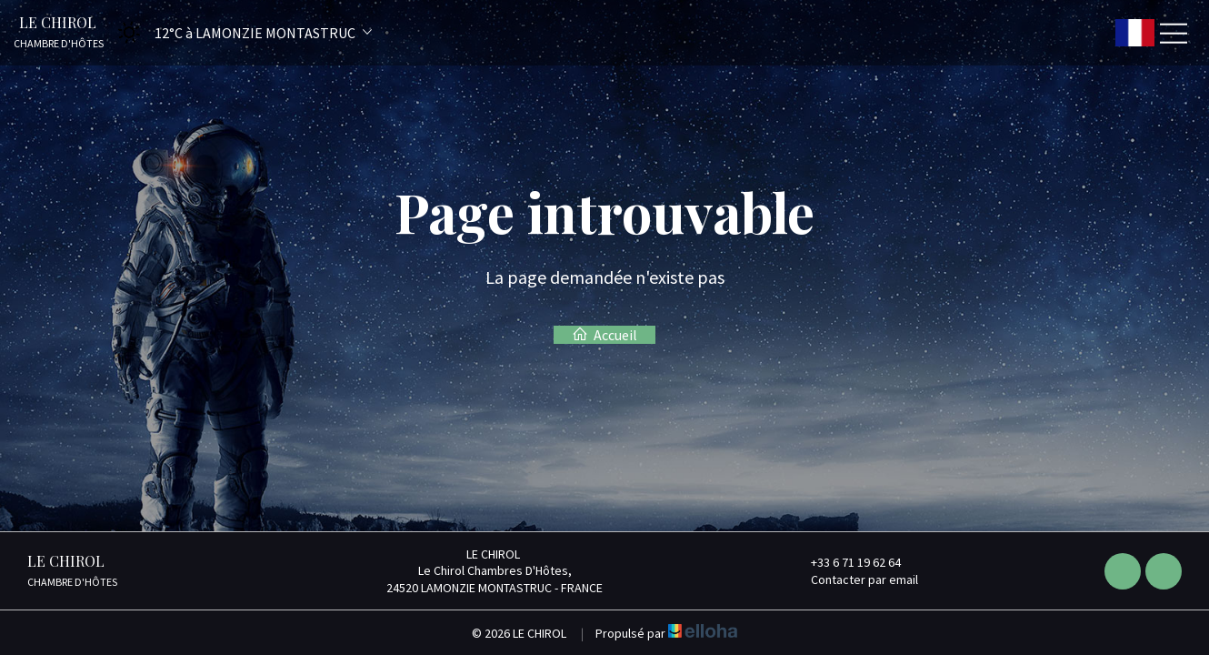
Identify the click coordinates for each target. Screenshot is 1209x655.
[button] (239, 32)
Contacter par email (854, 579)
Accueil (604, 335)
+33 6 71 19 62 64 (845, 562)
